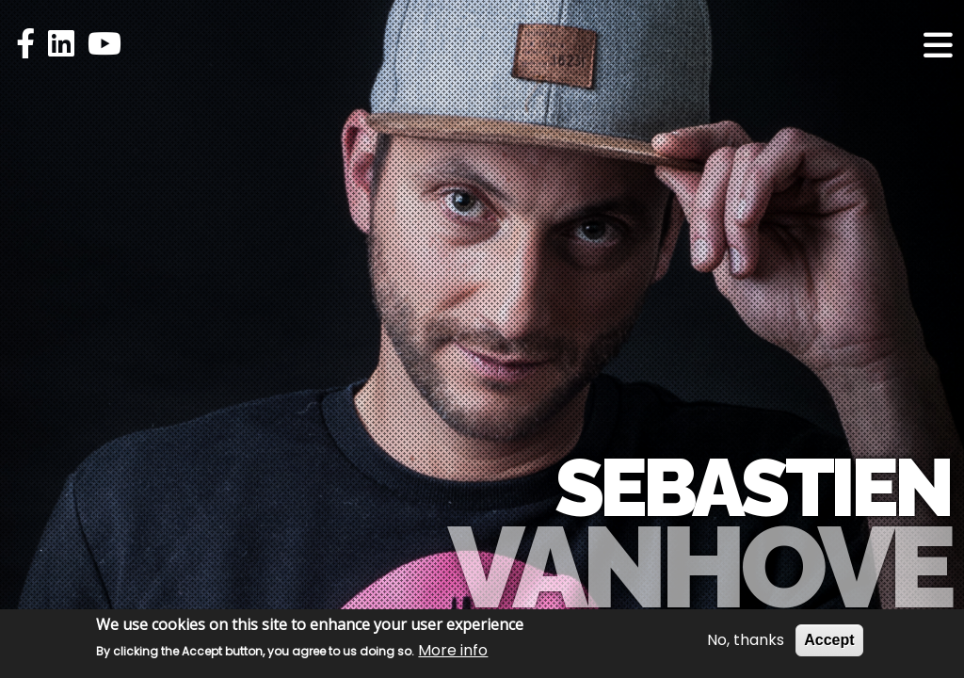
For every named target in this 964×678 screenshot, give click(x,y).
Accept (829, 640)
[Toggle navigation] (938, 45)
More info (453, 650)
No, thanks (745, 640)
